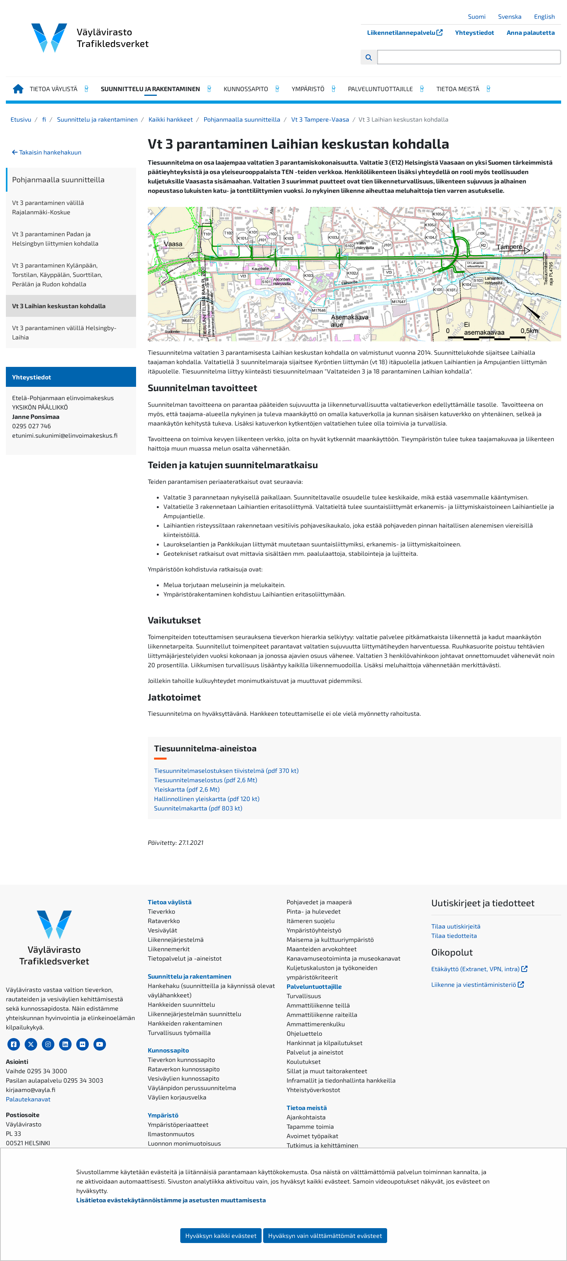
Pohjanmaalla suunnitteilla (241, 119)
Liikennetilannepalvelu (408, 32)
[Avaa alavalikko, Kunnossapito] (276, 89)
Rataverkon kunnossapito (184, 1068)
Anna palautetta (531, 32)
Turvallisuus (304, 995)
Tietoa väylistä (53, 88)
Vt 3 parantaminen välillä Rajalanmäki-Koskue (48, 207)
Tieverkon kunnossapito (181, 1059)
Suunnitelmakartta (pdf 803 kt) (198, 808)
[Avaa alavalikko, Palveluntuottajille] (421, 89)
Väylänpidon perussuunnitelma (192, 1087)
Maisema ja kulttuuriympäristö (330, 939)
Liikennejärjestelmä (176, 939)
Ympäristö (308, 88)
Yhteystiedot (474, 32)
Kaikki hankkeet (170, 119)
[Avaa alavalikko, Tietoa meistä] (488, 89)
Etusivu (21, 119)
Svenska (513, 16)
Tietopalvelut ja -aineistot (185, 958)
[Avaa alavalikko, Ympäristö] (333, 89)
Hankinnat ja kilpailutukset (324, 1042)
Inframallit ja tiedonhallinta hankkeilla (341, 1080)
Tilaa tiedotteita (454, 935)
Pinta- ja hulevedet (314, 911)
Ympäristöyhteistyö (314, 930)
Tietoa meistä (457, 88)
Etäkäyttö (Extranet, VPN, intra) (480, 968)
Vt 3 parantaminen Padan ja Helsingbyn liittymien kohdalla (55, 238)
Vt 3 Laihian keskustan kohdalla (59, 305)
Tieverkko (161, 911)
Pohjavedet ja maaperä (319, 901)
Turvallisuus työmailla (179, 1032)
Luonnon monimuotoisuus (184, 1143)
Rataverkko (164, 920)
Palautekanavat (28, 1099)
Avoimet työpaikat (312, 1135)
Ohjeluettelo (304, 1033)
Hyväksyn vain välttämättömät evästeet (325, 1235)
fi (43, 119)
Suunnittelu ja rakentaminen (150, 88)
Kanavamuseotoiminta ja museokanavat (343, 958)
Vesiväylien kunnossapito (183, 1078)
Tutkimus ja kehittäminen (322, 1145)
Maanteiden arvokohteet (322, 948)
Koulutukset (304, 1061)
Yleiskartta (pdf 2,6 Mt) (187, 789)
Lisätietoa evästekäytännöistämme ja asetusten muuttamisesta (171, 1200)
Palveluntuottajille (380, 88)
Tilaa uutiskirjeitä (456, 926)
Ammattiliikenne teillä (318, 1005)
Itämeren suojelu (311, 920)
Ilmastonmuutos (171, 1133)
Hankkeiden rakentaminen (185, 1023)
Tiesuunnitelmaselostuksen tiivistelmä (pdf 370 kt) (226, 770)
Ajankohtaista (306, 1117)
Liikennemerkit (169, 948)
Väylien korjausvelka (177, 1097)
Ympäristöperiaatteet (178, 1124)
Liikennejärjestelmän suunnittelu (194, 1013)
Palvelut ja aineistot (315, 1052)
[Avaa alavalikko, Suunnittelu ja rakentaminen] (208, 89)
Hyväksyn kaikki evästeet (221, 1235)
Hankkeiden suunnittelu (181, 1004)
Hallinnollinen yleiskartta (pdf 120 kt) (207, 798)
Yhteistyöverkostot (313, 1089)
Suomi (480, 16)
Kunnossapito (246, 88)
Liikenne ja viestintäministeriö (478, 984)
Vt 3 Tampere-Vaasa (319, 119)
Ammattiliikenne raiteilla (322, 1014)
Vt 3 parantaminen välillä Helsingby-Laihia (64, 332)
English (547, 16)
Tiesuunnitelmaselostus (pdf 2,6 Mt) (205, 779)
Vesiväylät (162, 930)
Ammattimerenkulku (316, 1023)
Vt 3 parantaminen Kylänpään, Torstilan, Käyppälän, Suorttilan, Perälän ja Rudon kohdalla (57, 274)
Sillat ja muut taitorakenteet (327, 1070)
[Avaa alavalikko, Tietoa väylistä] (86, 89)
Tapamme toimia (310, 1126)
